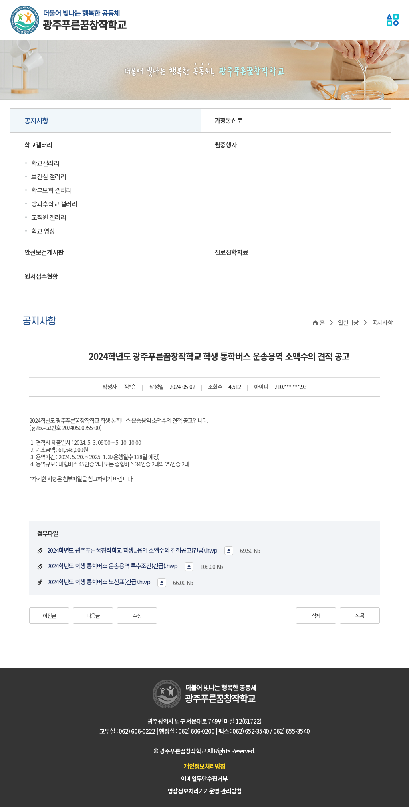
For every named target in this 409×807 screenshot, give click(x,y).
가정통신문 (228, 120)
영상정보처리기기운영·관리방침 (204, 791)
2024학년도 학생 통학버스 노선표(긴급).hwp (98, 581)
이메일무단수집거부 (204, 778)
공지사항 (36, 120)
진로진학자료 (231, 252)
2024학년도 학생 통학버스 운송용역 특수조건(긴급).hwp (111, 565)
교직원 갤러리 (48, 217)
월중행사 (225, 144)
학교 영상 (43, 231)
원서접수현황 (41, 276)
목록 (359, 615)
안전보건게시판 (44, 252)
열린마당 (348, 322)
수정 (137, 615)
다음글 (93, 615)
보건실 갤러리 (48, 176)
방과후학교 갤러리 (54, 203)
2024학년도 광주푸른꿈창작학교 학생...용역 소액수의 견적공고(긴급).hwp (131, 550)
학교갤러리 (38, 144)
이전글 (49, 615)
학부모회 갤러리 (51, 190)
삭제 (316, 615)
